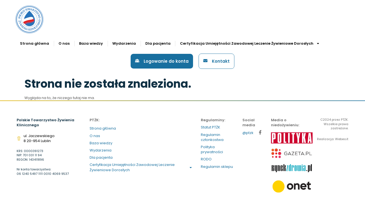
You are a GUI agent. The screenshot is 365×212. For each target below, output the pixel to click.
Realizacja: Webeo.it (332, 139)
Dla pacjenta (158, 43)
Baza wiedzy (91, 43)
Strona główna (34, 43)
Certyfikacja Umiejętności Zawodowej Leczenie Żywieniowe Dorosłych (250, 43)
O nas (64, 43)
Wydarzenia (124, 43)
